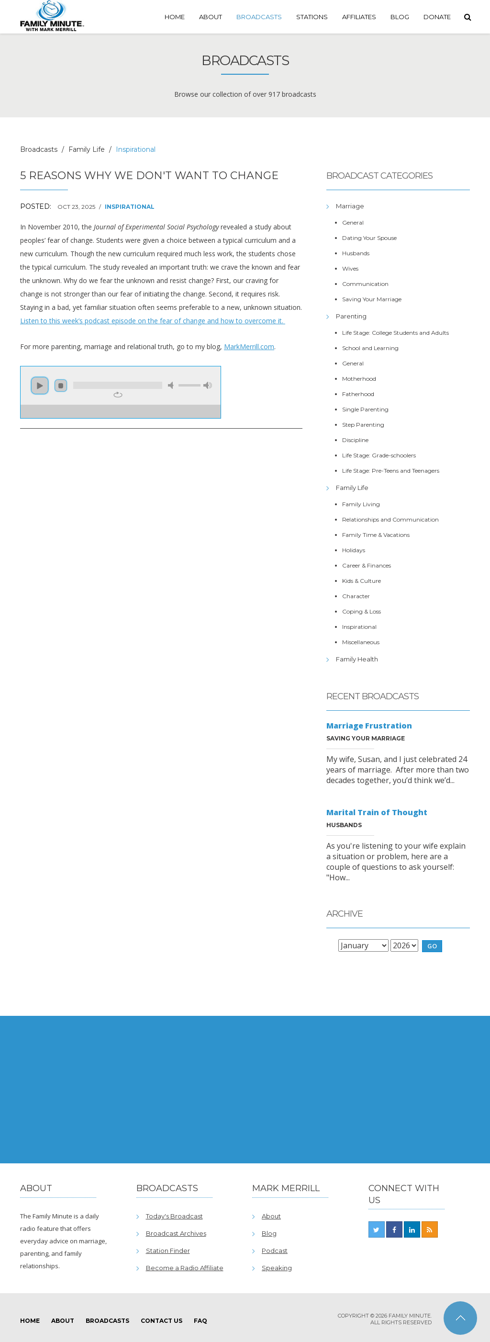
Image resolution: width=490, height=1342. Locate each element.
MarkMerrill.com (249, 346)
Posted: (35, 206)
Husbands (355, 253)
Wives (350, 268)
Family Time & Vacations (376, 534)
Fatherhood (358, 394)
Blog (399, 17)
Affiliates (359, 17)
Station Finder (168, 1250)
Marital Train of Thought (376, 812)
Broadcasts (259, 17)
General (353, 222)
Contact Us (161, 1320)
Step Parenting (363, 424)
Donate (437, 17)
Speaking (277, 1268)
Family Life (86, 149)
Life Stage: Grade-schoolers (379, 455)
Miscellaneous (360, 642)
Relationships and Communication (390, 519)
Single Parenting (365, 409)
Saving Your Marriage (371, 299)
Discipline (355, 440)
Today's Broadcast (174, 1216)
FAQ (200, 1320)
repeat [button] (118, 394)
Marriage (350, 206)
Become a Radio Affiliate (184, 1268)
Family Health (357, 659)
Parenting (351, 316)
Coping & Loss (361, 611)
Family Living (361, 504)
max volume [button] (207, 385)
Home (175, 17)
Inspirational (130, 206)
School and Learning (370, 348)
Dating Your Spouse (369, 237)
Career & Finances (366, 565)
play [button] (39, 385)
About (210, 17)
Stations (312, 17)
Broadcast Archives (176, 1233)
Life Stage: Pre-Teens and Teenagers (390, 470)
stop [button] (60, 385)
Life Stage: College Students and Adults (395, 332)
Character (356, 596)
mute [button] (172, 385)
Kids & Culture (361, 580)
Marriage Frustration (369, 725)
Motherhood (359, 378)
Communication (365, 283)
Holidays (353, 550)
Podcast (275, 1250)
